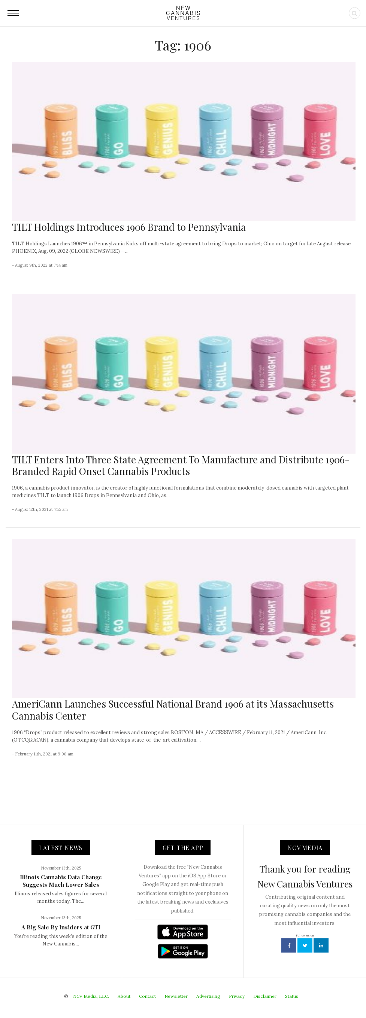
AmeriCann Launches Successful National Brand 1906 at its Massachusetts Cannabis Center (173, 709)
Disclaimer (264, 996)
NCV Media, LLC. (91, 996)
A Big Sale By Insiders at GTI (60, 927)
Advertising (208, 996)
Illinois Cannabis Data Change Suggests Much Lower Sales (61, 880)
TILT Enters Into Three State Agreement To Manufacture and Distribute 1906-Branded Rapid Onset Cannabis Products (181, 465)
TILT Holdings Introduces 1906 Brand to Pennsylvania (129, 226)
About (124, 996)
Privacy (237, 996)
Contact (147, 996)
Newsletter (176, 996)
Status (291, 996)
